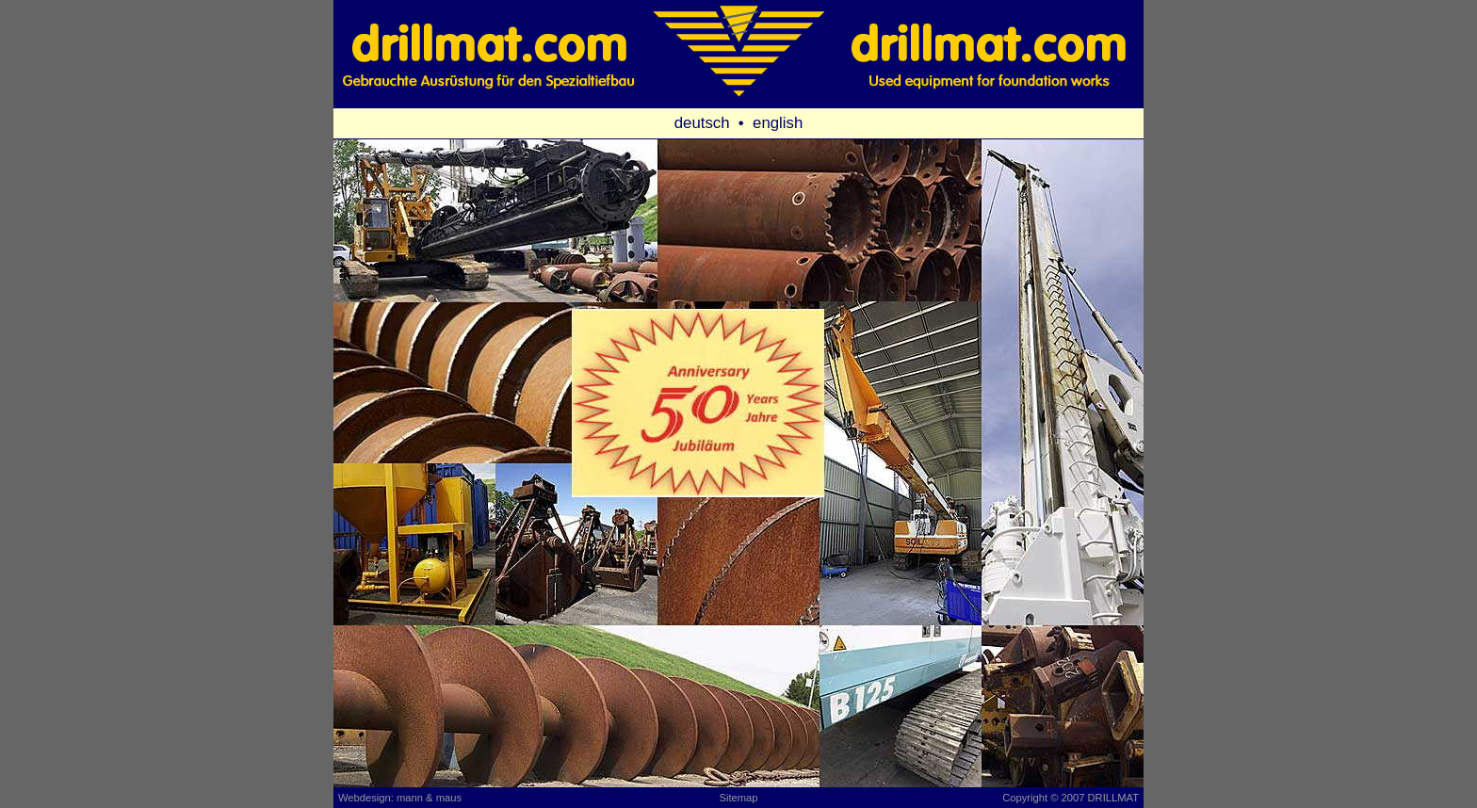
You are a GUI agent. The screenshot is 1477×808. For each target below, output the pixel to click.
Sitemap (738, 797)
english (777, 123)
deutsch (702, 123)
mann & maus (429, 797)
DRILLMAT (1114, 797)
